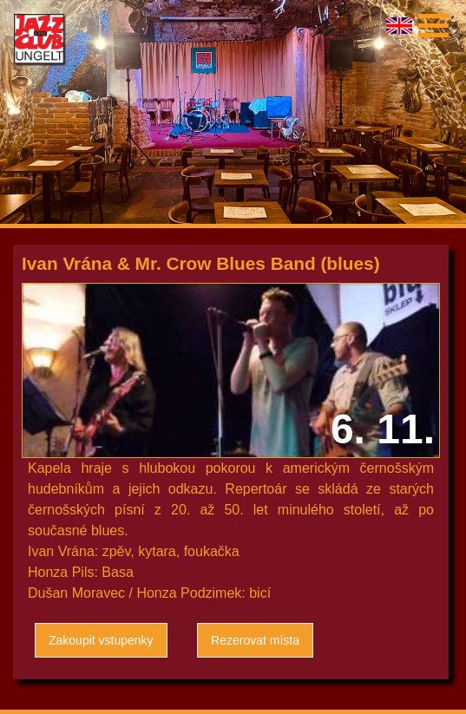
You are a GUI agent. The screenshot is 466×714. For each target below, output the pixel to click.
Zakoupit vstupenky (101, 640)
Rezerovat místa (255, 640)
